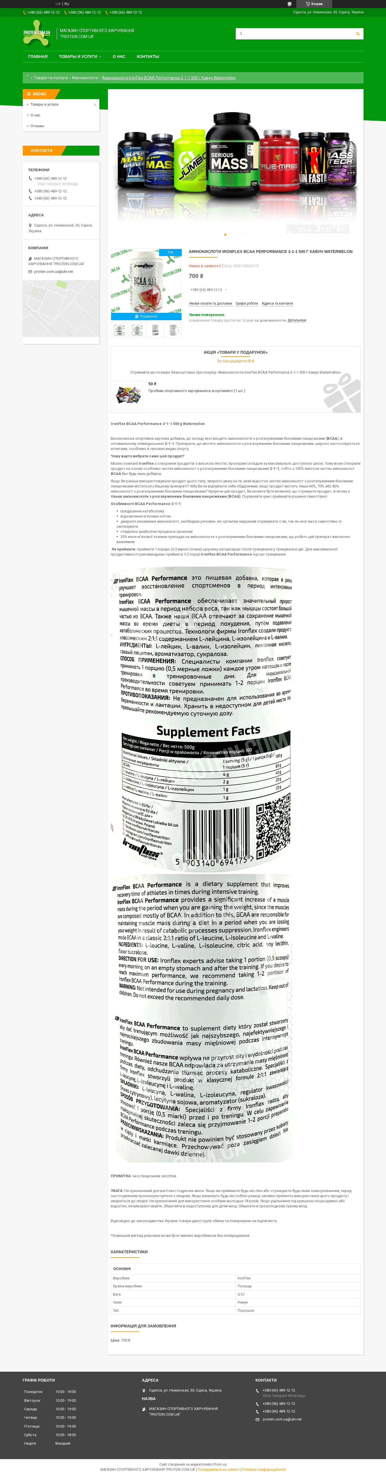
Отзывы (37, 126)
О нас (119, 56)
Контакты (148, 56)
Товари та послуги (51, 78)
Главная (38, 56)
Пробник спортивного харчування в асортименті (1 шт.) (197, 391)
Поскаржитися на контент (219, 1470)
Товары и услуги (78, 56)
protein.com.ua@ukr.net (53, 271)
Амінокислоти (85, 78)
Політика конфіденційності (264, 1470)
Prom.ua (220, 1464)
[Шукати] (358, 33)
